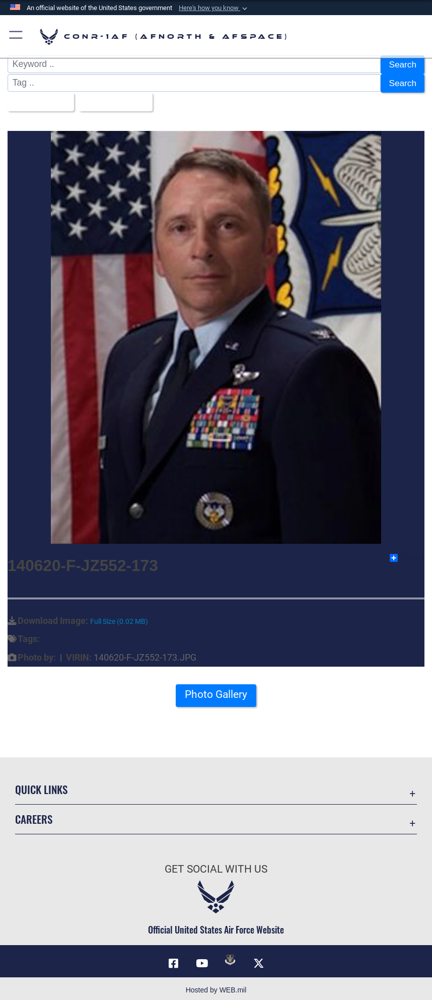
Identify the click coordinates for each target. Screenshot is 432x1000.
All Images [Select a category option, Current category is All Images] (37, 100)
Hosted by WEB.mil (216, 987)
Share (406, 555)
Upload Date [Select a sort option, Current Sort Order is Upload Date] (113, 100)
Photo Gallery (216, 691)
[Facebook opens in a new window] (173, 960)
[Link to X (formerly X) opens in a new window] (258, 960)
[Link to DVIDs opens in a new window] (230, 956)
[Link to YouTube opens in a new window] (201, 960)
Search (402, 64)
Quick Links (41, 787)
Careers (33, 816)
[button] (214, 8)
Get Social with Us (216, 866)
